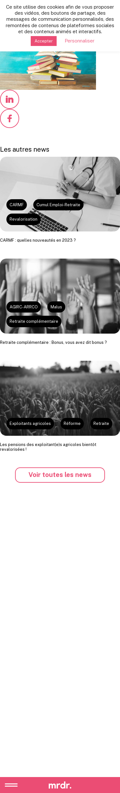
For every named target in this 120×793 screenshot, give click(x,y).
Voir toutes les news (60, 475)
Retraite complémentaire (34, 321)
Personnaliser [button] (79, 40)
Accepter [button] (44, 41)
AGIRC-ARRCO (24, 307)
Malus (56, 307)
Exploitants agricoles (30, 423)
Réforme (72, 423)
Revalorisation (23, 219)
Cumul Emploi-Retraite (58, 204)
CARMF (17, 204)
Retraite (101, 423)
